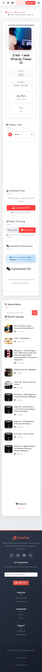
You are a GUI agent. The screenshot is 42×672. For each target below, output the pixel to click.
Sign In (21, 3)
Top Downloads (21, 598)
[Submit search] (34, 312)
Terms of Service (21, 665)
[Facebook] (11, 555)
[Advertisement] (21, 166)
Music (21, 614)
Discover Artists (21, 602)
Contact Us (21, 631)
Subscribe (21, 583)
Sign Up (30, 3)
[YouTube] (24, 555)
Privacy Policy (21, 658)
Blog (21, 618)
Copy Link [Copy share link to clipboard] (27, 230)
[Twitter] (18, 555)
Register (13, 260)
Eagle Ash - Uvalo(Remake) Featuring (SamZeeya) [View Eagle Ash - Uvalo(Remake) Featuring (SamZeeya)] (24, 423)
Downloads (20, 12)
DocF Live (21, 508)
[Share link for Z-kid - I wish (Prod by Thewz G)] (12, 230)
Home (8, 12)
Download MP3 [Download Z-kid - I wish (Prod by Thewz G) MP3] (21, 207)
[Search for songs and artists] (21, 312)
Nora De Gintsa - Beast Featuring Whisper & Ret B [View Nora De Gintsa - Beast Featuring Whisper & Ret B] (24, 327)
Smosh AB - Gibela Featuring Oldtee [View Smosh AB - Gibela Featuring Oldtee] (24, 383)
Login (28, 257)
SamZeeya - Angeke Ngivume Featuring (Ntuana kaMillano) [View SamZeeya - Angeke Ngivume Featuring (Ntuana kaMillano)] (25, 396)
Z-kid (21, 75)
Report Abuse (21, 635)
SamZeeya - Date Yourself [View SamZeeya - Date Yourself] (24, 434)
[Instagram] (30, 555)
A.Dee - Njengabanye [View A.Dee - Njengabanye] (22, 338)
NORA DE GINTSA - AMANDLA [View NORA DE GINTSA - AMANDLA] (25, 370)
